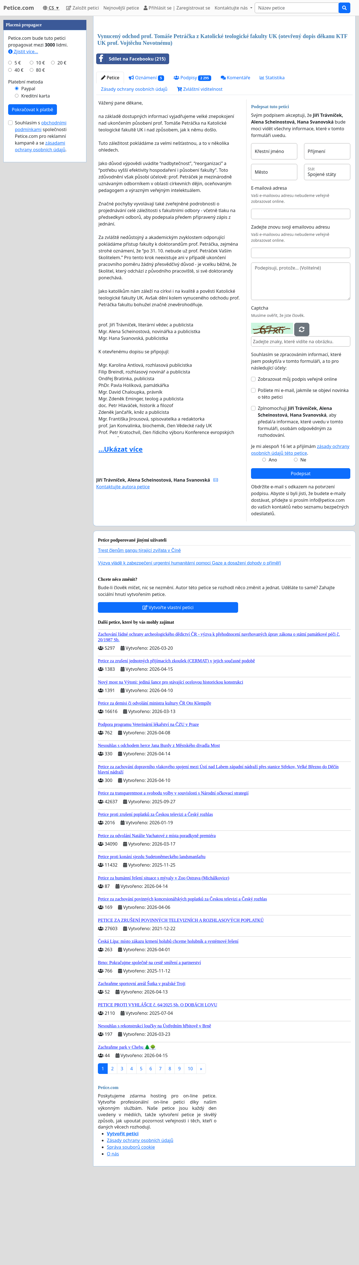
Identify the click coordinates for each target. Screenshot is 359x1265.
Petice (110, 156)
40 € (19, 238)
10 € (40, 231)
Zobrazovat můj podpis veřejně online (297, 457)
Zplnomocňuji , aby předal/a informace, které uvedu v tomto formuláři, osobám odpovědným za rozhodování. (300, 500)
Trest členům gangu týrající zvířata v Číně (139, 628)
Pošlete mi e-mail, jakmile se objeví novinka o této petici (303, 472)
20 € (61, 231)
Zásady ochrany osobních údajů (134, 167)
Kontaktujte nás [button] (232, 8)
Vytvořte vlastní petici (168, 686)
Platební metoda (25, 250)
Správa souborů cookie (131, 1225)
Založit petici (82, 8)
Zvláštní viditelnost (199, 167)
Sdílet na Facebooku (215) (130, 137)
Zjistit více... (23, 220)
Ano (273, 538)
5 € (18, 231)
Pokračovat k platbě (32, 278)
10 (190, 1147)
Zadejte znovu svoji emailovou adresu (290, 305)
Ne (303, 538)
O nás (113, 1232)
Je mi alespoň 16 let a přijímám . (300, 528)
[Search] (297, 8)
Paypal (28, 257)
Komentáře (235, 156)
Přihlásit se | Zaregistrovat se (177, 8)
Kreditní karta (35, 264)
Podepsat (300, 552)
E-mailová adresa (269, 266)
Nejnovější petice (121, 8)
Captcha (259, 386)
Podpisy (192, 156)
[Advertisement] (224, 64)
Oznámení (146, 156)
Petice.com (18, 7)
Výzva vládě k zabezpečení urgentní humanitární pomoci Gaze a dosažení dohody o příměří (189, 641)
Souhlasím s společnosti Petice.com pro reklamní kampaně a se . (40, 304)
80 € (40, 238)
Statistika (272, 156)
